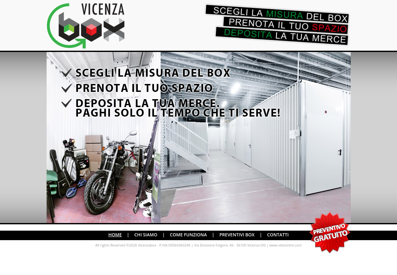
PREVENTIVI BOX (237, 235)
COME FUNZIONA (188, 235)
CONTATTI (278, 235)
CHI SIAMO (145, 235)
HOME (115, 235)
